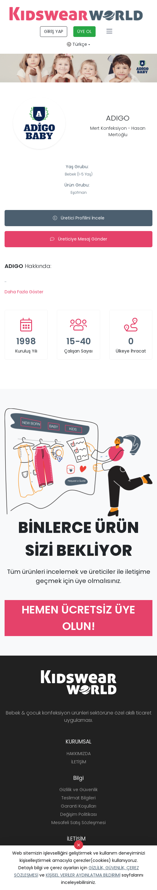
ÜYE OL (84, 31)
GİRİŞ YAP (53, 31)
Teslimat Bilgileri (78, 798)
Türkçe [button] (77, 44)
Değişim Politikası (78, 814)
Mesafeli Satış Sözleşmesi (78, 822)
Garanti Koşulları (78, 806)
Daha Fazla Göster (24, 292)
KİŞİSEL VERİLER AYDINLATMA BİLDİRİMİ (83, 875)
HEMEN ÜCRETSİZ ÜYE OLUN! (78, 618)
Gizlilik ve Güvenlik (78, 790)
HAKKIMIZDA (79, 754)
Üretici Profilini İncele (78, 218)
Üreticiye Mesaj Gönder (78, 239)
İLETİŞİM (78, 762)
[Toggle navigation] (109, 31)
